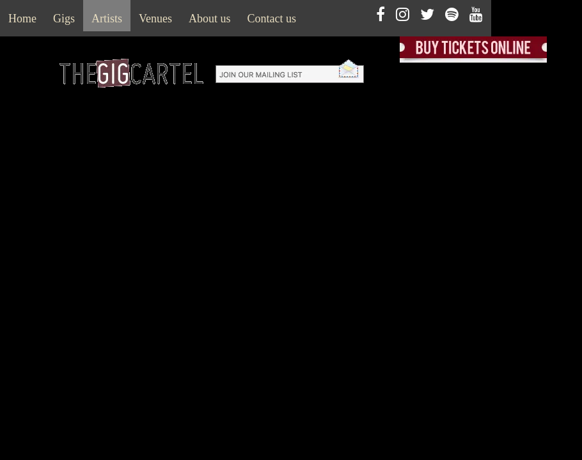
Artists (106, 18)
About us (210, 18)
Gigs (64, 18)
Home (22, 18)
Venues (155, 18)
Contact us (272, 18)
